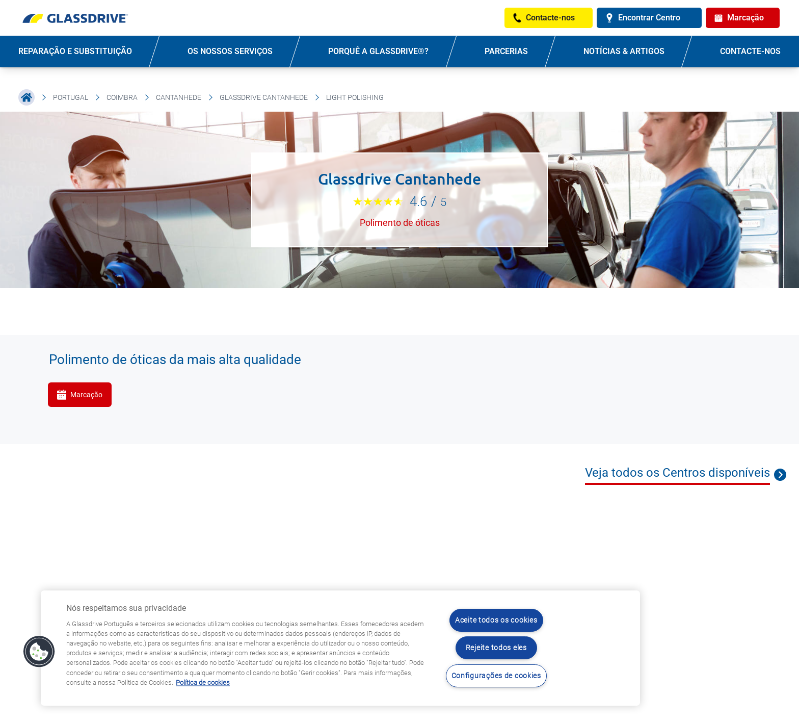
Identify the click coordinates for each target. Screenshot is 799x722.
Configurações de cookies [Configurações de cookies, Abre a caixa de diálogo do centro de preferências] (496, 676)
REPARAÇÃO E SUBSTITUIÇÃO (75, 51)
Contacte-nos (750, 51)
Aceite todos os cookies (496, 620)
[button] (39, 651)
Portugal (70, 97)
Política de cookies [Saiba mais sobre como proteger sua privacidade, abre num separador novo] (203, 682)
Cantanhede (178, 97)
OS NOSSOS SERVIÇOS (230, 51)
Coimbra (122, 97)
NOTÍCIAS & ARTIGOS (623, 51)
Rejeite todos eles (496, 647)
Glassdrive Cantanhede (264, 97)
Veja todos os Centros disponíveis (677, 473)
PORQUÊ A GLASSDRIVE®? (378, 51)
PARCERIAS (506, 51)
